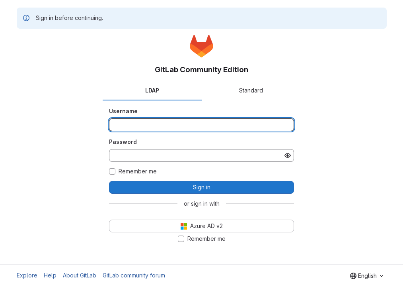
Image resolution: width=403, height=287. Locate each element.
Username (123, 111)
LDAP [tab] (152, 90)
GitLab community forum (134, 275)
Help (50, 275)
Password (123, 141)
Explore (27, 275)
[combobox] (367, 276)
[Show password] (287, 155)
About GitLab (79, 275)
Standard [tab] (251, 90)
